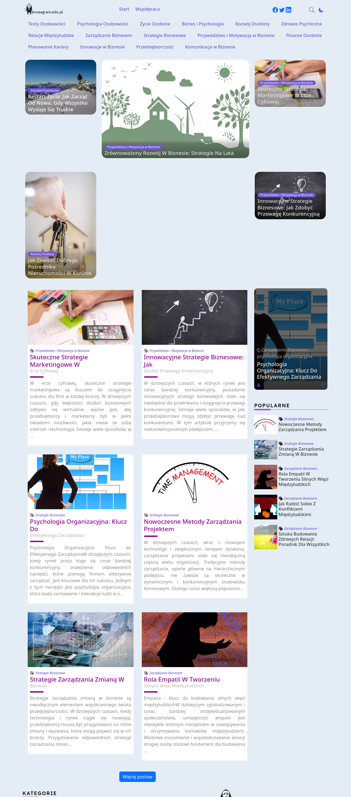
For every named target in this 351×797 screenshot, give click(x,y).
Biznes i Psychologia (203, 24)
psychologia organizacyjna (284, 253)
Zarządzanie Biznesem (109, 35)
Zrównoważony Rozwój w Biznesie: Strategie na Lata (170, 169)
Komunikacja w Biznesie (210, 47)
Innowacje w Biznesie (102, 47)
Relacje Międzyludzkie (51, 35)
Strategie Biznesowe (165, 35)
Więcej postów (137, 673)
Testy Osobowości (47, 24)
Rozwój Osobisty (252, 24)
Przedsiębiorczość (155, 47)
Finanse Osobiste (304, 35)
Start (124, 9)
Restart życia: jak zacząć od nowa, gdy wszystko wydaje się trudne (58, 103)
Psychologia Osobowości (102, 24)
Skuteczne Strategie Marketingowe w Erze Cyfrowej (284, 103)
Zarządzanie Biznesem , (285, 246)
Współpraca (147, 9)
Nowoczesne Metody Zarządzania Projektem (303, 323)
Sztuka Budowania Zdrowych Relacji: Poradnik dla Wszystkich (304, 435)
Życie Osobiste (155, 24)
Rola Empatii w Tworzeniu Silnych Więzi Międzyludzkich (304, 375)
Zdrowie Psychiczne (301, 24)
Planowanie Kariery (48, 47)
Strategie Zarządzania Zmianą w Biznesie (301, 348)
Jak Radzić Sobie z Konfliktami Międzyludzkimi (297, 405)
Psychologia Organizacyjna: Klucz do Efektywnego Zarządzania (289, 267)
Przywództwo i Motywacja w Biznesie (235, 35)
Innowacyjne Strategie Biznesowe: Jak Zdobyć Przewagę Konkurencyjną (289, 163)
